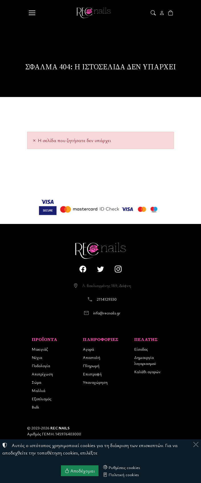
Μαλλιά (38, 390)
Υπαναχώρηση (95, 382)
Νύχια (37, 357)
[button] (153, 13)
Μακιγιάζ (40, 349)
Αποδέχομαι (80, 471)
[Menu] (32, 13)
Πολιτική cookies (121, 474)
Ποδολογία (41, 365)
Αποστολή (91, 357)
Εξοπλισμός (41, 398)
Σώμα (36, 382)
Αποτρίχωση (42, 374)
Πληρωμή (91, 365)
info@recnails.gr (106, 313)
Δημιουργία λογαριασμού (145, 360)
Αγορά (88, 349)
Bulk (35, 407)
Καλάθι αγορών (147, 371)
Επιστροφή (92, 374)
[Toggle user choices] (162, 13)
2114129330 (107, 299)
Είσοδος (141, 349)
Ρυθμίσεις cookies (121, 467)
